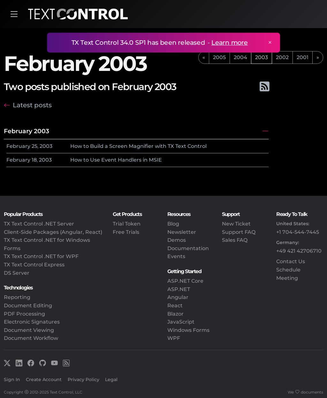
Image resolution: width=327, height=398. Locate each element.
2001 (302, 57)
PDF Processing (24, 314)
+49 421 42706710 (299, 251)
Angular (177, 297)
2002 (282, 57)
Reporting (17, 297)
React (175, 305)
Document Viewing (29, 330)
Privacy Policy (83, 379)
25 (34, 146)
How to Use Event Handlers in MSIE (116, 160)
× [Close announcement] (268, 42)
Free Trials (126, 232)
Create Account (44, 379)
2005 (219, 57)
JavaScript (180, 322)
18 (34, 160)
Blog (173, 224)
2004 (240, 57)
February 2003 (26, 131)
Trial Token (127, 224)
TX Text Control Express (34, 265)
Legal (111, 379)
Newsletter (181, 232)
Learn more (229, 42)
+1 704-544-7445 (297, 232)
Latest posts (32, 105)
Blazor (175, 314)
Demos (176, 240)
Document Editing (28, 305)
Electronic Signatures (32, 322)
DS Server (16, 273)
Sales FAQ (234, 240)
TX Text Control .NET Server (39, 224)
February (18, 146)
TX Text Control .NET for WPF (41, 256)
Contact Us (290, 261)
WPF (173, 338)
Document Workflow (31, 338)
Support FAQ (238, 232)
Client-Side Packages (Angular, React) (53, 232)
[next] (317, 57)
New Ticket (236, 224)
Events (176, 256)
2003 (46, 146)
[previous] (203, 57)
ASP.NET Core (185, 281)
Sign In (12, 379)
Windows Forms (188, 330)
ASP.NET (178, 289)
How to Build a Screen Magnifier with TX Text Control (138, 146)
